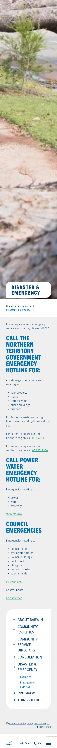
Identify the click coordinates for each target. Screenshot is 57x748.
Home (9, 306)
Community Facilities (28, 629)
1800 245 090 (14, 514)
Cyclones (25, 677)
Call (40, 743)
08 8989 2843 (14, 598)
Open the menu (48, 743)
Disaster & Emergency (27, 667)
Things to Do (29, 700)
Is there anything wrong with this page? (29, 723)
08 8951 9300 (40, 450)
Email (28, 743)
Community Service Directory (28, 645)
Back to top (45, 726)
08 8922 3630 (40, 438)
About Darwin (30, 619)
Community (24, 306)
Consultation (30, 657)
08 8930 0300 (14, 582)
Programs (27, 693)
